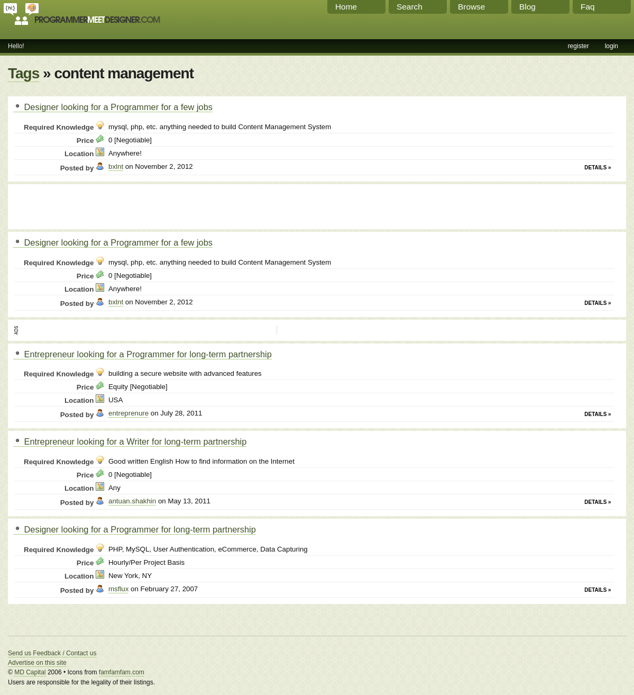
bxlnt (115, 166)
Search (409, 6)
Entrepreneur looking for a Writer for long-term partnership (129, 441)
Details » (597, 167)
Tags (23, 73)
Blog (527, 6)
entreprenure (128, 413)
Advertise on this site (37, 662)
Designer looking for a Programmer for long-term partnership (134, 529)
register (578, 46)
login (611, 46)
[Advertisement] (137, 205)
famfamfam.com (121, 672)
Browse (471, 6)
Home (346, 6)
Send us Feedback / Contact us (52, 653)
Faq (588, 6)
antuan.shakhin (132, 501)
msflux (118, 589)
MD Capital (29, 672)
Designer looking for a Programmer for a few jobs (113, 107)
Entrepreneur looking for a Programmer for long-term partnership (142, 354)
